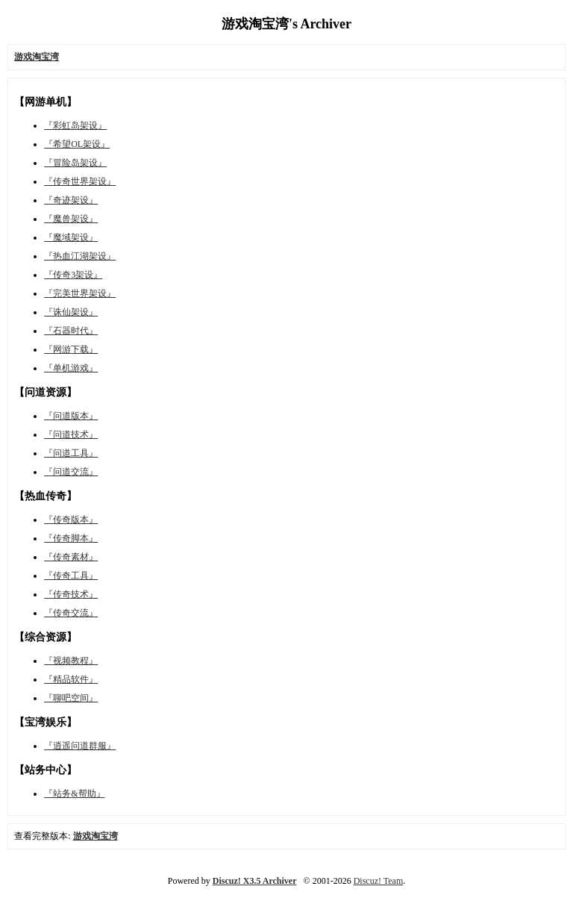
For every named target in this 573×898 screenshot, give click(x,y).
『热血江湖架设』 (80, 256)
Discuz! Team (379, 881)
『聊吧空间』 (71, 698)
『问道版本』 (71, 416)
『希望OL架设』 (77, 144)
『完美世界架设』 (80, 293)
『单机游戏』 (71, 368)
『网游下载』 (71, 349)
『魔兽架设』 (71, 218)
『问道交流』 (71, 472)
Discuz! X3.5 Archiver (255, 881)
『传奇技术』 (71, 594)
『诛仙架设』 (71, 312)
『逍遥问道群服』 (80, 745)
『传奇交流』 (71, 613)
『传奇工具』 (71, 575)
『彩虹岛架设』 (75, 125)
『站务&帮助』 (74, 793)
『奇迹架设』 (71, 200)
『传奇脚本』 (71, 538)
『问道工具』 (71, 453)
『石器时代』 (71, 330)
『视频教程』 (71, 660)
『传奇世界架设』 (80, 181)
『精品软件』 (71, 679)
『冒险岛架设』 (75, 163)
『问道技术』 (71, 434)
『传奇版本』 (71, 519)
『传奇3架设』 (73, 274)
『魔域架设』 (71, 237)
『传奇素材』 (71, 557)
